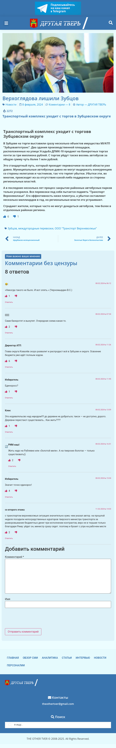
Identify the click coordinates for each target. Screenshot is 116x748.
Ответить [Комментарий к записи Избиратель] (9, 398)
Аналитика (50, 657)
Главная (13, 657)
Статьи (67, 657)
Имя (7, 599)
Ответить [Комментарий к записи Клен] (9, 432)
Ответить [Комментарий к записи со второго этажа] (9, 538)
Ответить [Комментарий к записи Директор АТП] (9, 367)
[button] (6, 23)
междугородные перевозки (35, 228)
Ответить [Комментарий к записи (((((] (9, 333)
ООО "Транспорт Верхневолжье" (76, 228)
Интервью (83, 657)
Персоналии (16, 665)
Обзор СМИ (30, 657)
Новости (11, 104)
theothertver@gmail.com (58, 704)
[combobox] (58, 725)
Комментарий (14, 557)
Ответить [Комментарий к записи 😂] (9, 302)
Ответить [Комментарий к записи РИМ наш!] (12, 466)
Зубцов (12, 228)
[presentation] (30, 618)
